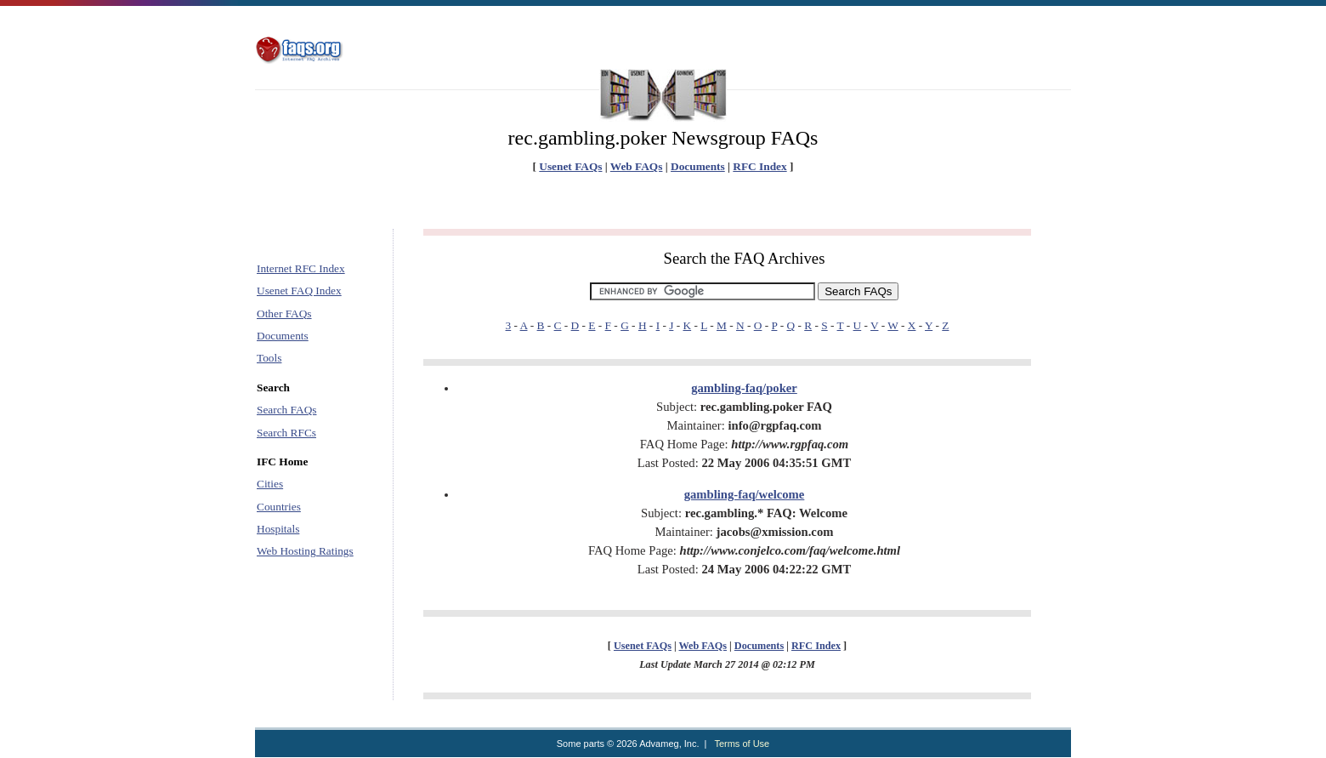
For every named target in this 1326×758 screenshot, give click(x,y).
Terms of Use (741, 743)
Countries (279, 506)
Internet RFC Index (301, 268)
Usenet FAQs (570, 166)
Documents (698, 166)
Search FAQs (286, 409)
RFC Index (759, 166)
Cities (270, 483)
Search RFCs (286, 432)
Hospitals (278, 528)
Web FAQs (636, 166)
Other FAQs (284, 313)
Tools (269, 357)
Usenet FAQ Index (299, 290)
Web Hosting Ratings (305, 550)
